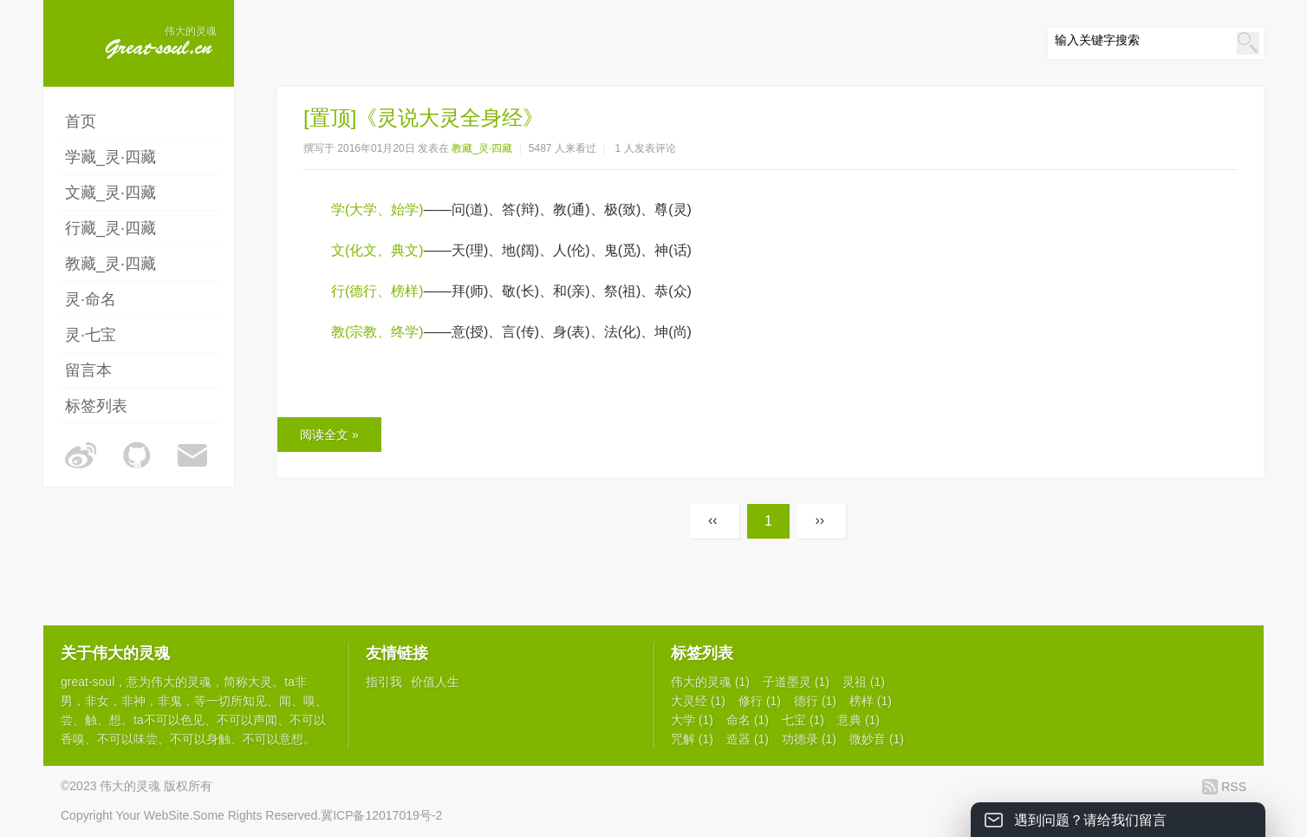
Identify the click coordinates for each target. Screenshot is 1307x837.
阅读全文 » (329, 434)
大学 (692, 720)
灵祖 (863, 682)
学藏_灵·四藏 (110, 157)
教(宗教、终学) (377, 331)
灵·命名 (90, 299)
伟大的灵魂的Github (137, 455)
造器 (747, 739)
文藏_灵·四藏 (110, 192)
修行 (759, 701)
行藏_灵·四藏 (110, 228)
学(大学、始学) (377, 209)
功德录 (809, 739)
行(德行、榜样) (377, 291)
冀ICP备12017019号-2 (381, 815)
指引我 (384, 682)
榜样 (870, 701)
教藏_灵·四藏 (110, 263)
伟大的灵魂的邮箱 (193, 455)
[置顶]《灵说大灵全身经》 (423, 117)
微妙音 (876, 739)
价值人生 (435, 682)
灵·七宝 (90, 334)
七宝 (803, 720)
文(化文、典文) (377, 250)
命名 (747, 720)
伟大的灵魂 (181, 682)
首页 (80, 121)
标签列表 (96, 406)
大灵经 (698, 701)
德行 (815, 701)
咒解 (692, 739)
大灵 (260, 682)
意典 (858, 720)
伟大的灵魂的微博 (80, 455)
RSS (1233, 787)
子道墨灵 (796, 682)
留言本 (88, 370)
